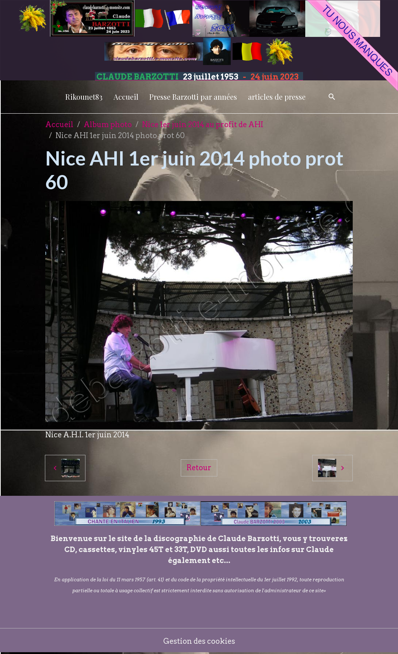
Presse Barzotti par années (193, 97)
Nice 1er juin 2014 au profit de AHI (202, 124)
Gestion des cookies (199, 641)
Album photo (108, 124)
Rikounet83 (84, 97)
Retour (199, 467)
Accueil (126, 97)
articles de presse (277, 97)
